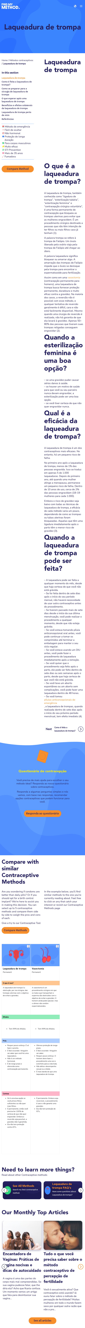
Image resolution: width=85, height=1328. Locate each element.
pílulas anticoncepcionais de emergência (59, 701)
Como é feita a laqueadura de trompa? (17, 83)
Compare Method (18, 168)
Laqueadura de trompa (13, 78)
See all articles (42, 1320)
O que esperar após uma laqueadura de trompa (14, 100)
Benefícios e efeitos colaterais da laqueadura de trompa (17, 107)
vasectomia (74, 277)
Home (5, 60)
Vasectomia (38, 969)
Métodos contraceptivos (21, 60)
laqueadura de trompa (45, 1074)
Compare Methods (15, 930)
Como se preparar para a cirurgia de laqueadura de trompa (15, 91)
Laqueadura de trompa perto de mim (16, 113)
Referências (8, 119)
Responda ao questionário (42, 813)
